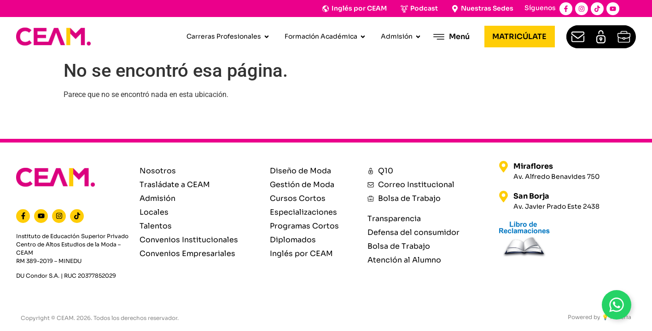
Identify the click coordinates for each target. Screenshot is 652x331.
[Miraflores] (503, 166)
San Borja (531, 196)
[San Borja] (503, 196)
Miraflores (533, 166)
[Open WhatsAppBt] (616, 305)
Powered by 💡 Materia (599, 317)
